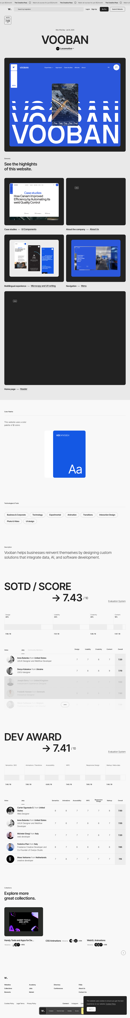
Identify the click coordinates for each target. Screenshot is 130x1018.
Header (23, 389)
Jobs (30, 988)
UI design (30, 521)
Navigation (71, 286)
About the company (75, 229)
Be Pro (104, 9)
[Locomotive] (65, 48)
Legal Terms (20, 1003)
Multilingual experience (15, 286)
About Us (94, 229)
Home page (9, 389)
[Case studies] (34, 201)
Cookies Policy (9, 1003)
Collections (8, 988)
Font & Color (60, 1011)
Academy (32, 985)
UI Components (28, 229)
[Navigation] (95, 258)
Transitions (88, 515)
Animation (72, 515)
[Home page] (65, 338)
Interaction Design (107, 515)
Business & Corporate (16, 515)
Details (70, 1011)
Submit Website (117, 9)
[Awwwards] (9, 9)
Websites (7, 985)
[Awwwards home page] (43, 1011)
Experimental (55, 515)
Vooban (65, 40)
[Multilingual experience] (34, 258)
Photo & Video (13, 521)
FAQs (80, 985)
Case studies (10, 229)
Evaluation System (117, 601)
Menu (84, 286)
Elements (7, 992)
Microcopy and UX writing (43, 286)
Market (31, 992)
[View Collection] (23, 921)
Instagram (75, 1003)
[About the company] (95, 201)
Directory (57, 985)
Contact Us (83, 992)
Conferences (58, 988)
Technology (37, 515)
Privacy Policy (31, 1003)
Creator (51, 1011)
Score (77, 1011)
